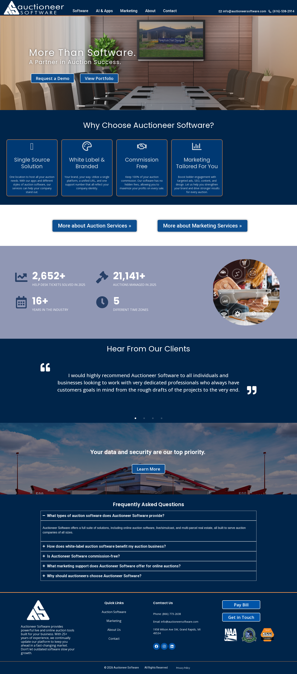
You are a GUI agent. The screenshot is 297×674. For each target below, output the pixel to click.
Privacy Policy (183, 667)
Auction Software (114, 612)
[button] (135, 418)
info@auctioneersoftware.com (242, 11)
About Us (114, 630)
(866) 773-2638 (171, 614)
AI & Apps (104, 11)
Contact (170, 11)
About (150, 11)
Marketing (129, 11)
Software (80, 11)
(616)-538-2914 (281, 11)
